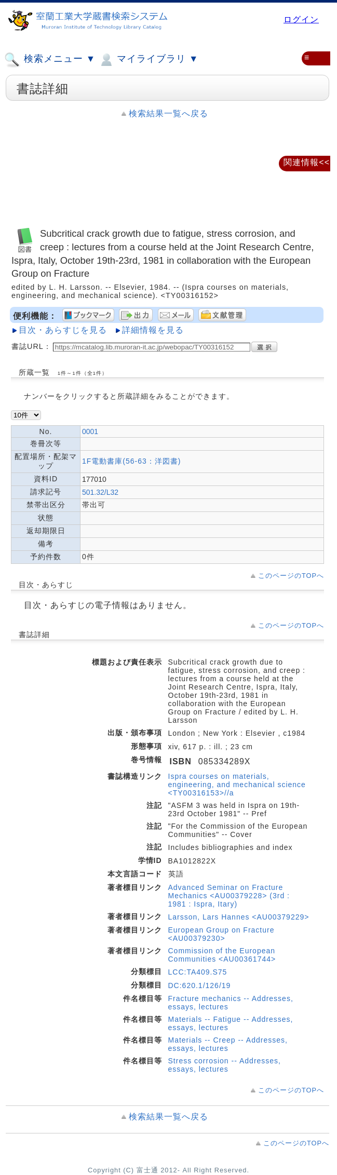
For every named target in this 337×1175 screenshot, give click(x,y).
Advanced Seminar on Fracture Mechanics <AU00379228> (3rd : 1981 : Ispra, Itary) (229, 895)
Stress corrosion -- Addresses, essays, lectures (224, 1065)
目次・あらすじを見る (63, 330)
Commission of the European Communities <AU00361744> (222, 955)
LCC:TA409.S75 (197, 972)
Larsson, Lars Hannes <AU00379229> (238, 917)
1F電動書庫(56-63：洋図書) (131, 461)
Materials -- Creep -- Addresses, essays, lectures (228, 1044)
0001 (90, 431)
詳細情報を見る (153, 330)
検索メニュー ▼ (50, 59)
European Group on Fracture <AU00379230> (221, 934)
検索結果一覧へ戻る (168, 113)
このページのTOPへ (291, 575)
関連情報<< (307, 162)
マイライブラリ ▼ (148, 59)
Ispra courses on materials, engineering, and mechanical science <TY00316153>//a (237, 784)
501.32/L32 (100, 492)
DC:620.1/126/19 (199, 985)
